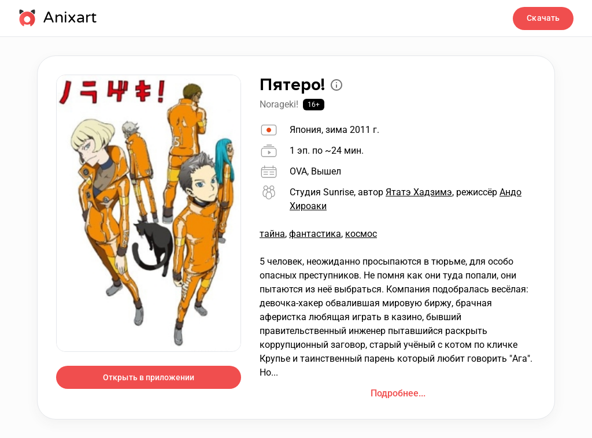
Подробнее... (398, 393)
